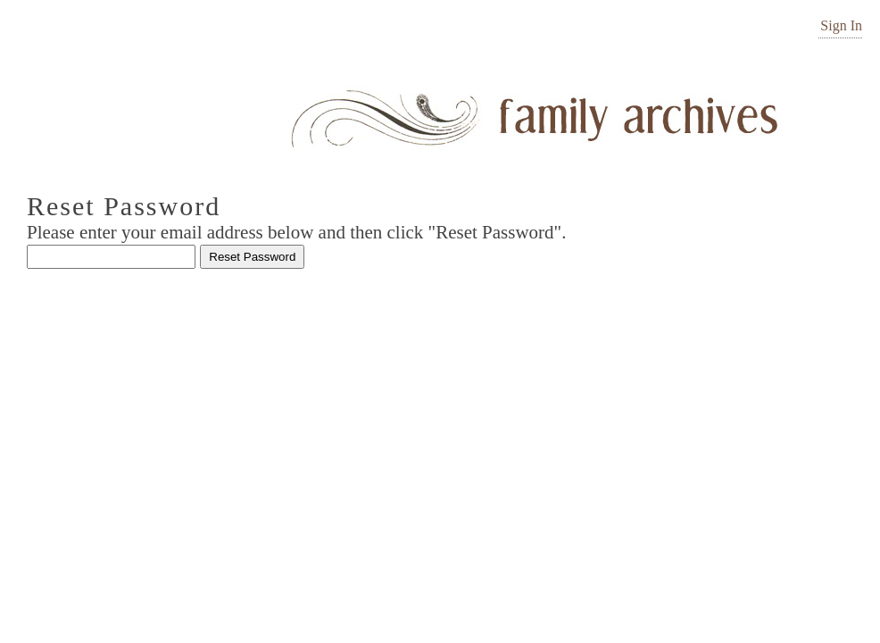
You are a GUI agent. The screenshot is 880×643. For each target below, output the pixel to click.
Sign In (841, 25)
